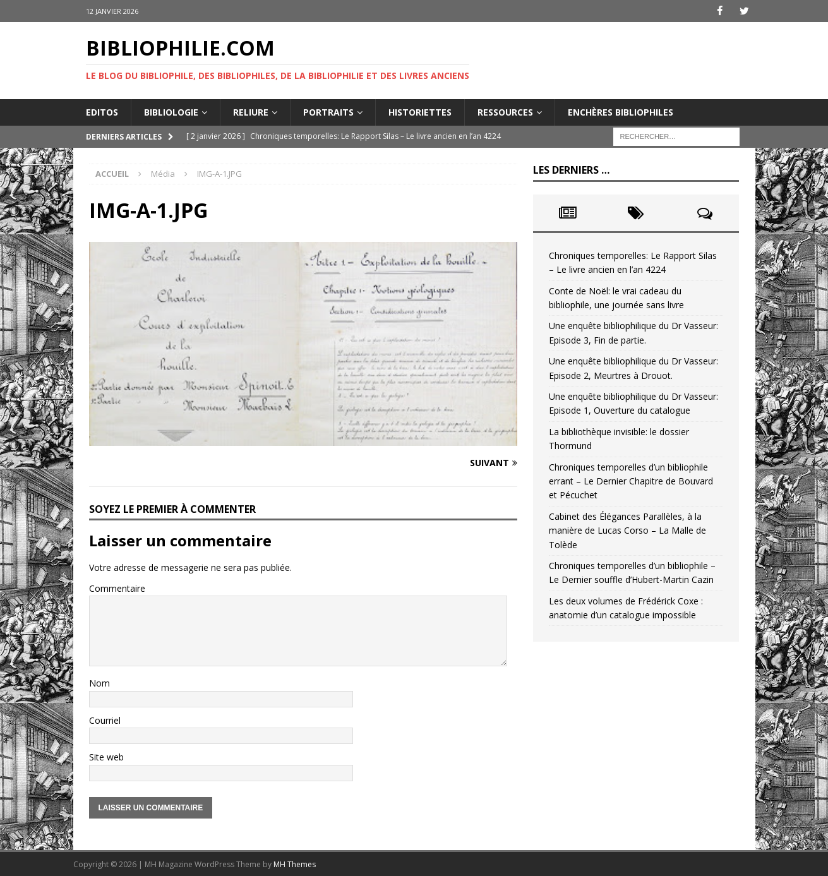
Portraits (328, 111)
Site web (106, 757)
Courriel (105, 720)
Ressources (505, 111)
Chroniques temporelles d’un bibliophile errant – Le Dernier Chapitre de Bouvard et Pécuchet (631, 480)
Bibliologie (171, 111)
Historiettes (420, 111)
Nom (99, 683)
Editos (102, 111)
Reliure (250, 111)
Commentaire (117, 588)
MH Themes (294, 863)
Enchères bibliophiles (620, 111)
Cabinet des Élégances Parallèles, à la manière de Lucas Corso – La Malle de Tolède (627, 530)
